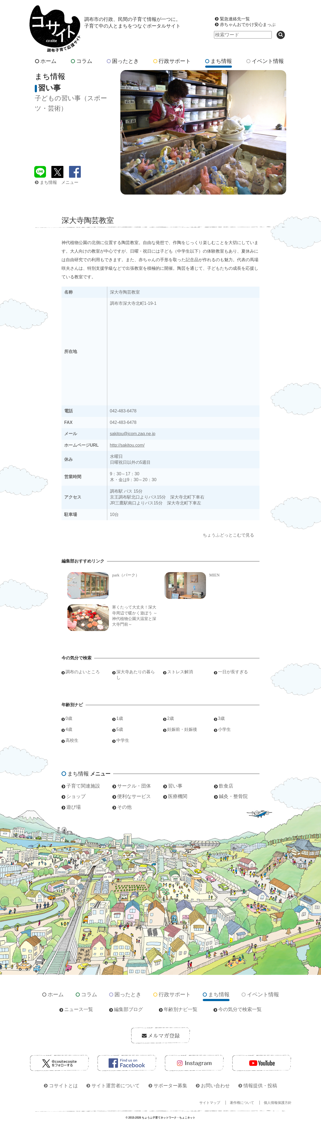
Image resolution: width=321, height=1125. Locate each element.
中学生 (122, 740)
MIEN (214, 575)
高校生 (72, 740)
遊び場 (73, 807)
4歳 (69, 729)
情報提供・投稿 (260, 1085)
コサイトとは (63, 1085)
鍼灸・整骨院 (233, 796)
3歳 (221, 718)
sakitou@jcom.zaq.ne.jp (132, 433)
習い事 (175, 786)
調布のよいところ (83, 672)
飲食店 (226, 786)
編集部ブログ (128, 1009)
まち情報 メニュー (56, 182)
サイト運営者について (115, 1085)
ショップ (76, 796)
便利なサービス (134, 796)
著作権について (242, 1103)
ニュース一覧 (78, 1009)
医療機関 (177, 796)
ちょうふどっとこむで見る (228, 535)
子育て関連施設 (83, 786)
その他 (124, 807)
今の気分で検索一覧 (240, 1009)
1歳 (119, 718)
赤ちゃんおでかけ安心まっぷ (248, 24)
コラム (81, 61)
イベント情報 (265, 61)
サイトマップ (209, 1103)
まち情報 (218, 61)
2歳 (170, 718)
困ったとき (123, 61)
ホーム (45, 61)
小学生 (224, 729)
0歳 (69, 718)
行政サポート (172, 61)
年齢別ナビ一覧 (180, 1009)
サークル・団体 (134, 786)
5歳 (119, 729)
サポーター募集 (170, 1085)
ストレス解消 (180, 672)
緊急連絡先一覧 (235, 19)
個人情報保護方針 (278, 1103)
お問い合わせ (215, 1085)
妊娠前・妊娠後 (182, 729)
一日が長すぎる (233, 672)
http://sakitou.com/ (127, 445)
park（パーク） (125, 575)
